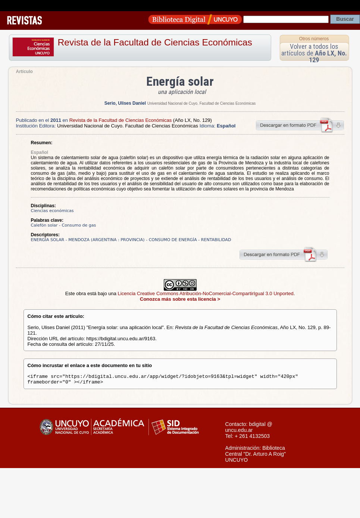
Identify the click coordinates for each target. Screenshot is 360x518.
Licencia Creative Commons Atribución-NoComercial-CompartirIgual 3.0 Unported (206, 293)
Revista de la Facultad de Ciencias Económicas (155, 42)
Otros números (314, 38)
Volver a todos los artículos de (314, 53)
